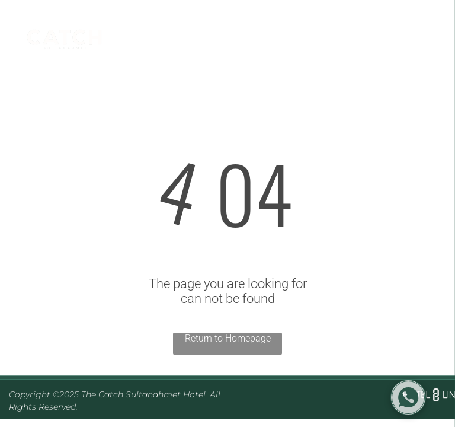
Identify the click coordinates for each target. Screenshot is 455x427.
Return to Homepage (228, 338)
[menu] (429, 42)
